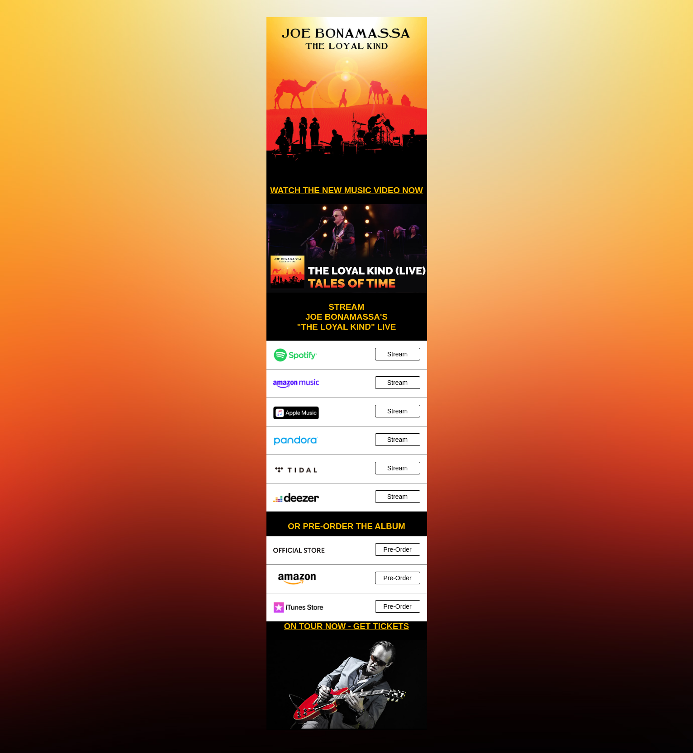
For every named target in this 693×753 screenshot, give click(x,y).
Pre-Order (397, 549)
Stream (397, 354)
